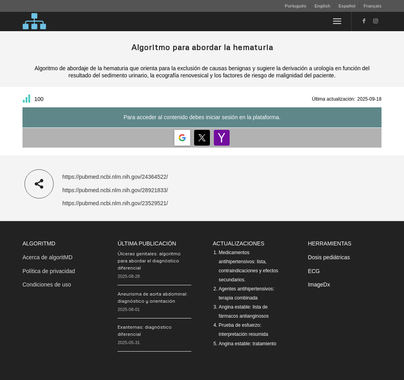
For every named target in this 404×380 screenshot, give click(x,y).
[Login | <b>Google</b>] (182, 138)
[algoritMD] (34, 21)
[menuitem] (295, 6)
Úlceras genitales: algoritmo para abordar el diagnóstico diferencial (149, 261)
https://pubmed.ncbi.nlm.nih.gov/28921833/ (115, 190)
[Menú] (337, 21)
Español (347, 6)
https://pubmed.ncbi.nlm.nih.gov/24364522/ (115, 177)
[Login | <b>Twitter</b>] (202, 138)
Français (373, 6)
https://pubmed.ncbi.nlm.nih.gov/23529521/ (115, 203)
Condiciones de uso (46, 284)
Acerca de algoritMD (47, 257)
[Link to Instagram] (376, 21)
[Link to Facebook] (364, 21)
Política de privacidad (48, 271)
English (322, 6)
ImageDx (319, 284)
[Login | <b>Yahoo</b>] (222, 138)
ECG (314, 271)
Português (295, 6)
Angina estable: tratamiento (247, 343)
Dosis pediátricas (329, 257)
